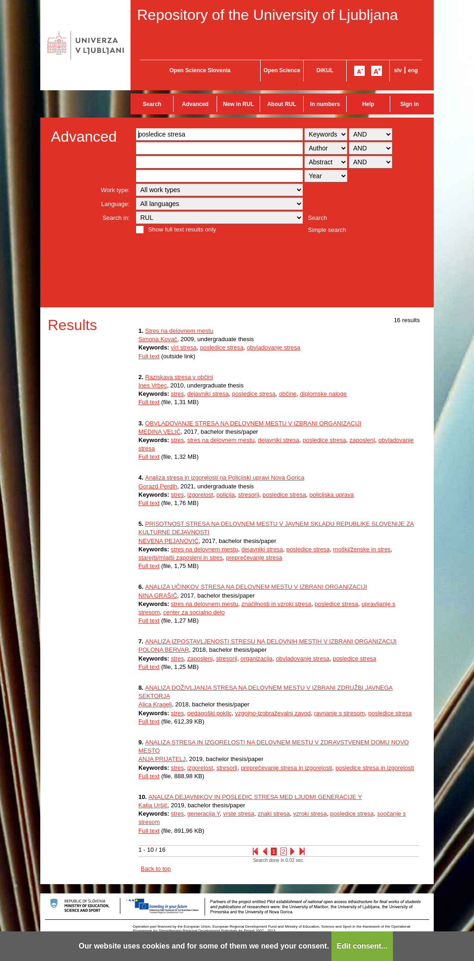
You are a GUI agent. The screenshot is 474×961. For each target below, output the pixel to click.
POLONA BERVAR (163, 649)
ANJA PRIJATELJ (162, 758)
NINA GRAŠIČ (157, 595)
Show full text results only (182, 229)
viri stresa (184, 347)
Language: (115, 203)
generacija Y (203, 813)
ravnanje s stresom (339, 713)
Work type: (115, 190)
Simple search (327, 229)
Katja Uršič (153, 805)
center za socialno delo (194, 612)
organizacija (256, 658)
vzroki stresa (310, 813)
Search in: (116, 217)
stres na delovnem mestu (221, 440)
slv (398, 70)
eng (413, 70)
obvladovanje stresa (273, 347)
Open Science (281, 70)
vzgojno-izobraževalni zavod (273, 713)
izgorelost (200, 494)
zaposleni (362, 440)
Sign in (409, 104)
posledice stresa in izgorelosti (375, 767)
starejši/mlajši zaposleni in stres (180, 557)
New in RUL (238, 104)
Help (368, 104)
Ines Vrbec (152, 385)
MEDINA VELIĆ (159, 431)
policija (225, 494)
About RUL (281, 104)
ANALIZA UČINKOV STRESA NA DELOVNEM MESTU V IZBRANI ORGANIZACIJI (256, 586)
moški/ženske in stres (362, 549)
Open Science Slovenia (200, 70)
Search (152, 104)
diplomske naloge (323, 393)
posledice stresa (221, 347)
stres (177, 393)
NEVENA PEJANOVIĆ (168, 540)
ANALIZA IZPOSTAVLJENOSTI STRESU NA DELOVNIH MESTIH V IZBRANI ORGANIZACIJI (270, 641)
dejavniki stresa (208, 393)
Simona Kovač (157, 339)
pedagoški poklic (209, 713)
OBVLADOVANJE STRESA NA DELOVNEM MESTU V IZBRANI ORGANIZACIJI (253, 423)
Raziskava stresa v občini (179, 377)
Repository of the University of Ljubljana (267, 14)
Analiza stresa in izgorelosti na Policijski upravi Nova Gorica (224, 477)
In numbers (325, 104)
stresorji (248, 494)
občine (288, 393)
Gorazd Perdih (157, 486)
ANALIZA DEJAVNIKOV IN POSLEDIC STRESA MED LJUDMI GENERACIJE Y (255, 796)
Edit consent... (362, 946)
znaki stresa (274, 813)
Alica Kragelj (155, 704)
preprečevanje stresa (254, 557)
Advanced (195, 104)
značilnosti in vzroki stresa (277, 603)
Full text (149, 356)
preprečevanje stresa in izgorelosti (286, 767)
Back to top (156, 868)
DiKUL (325, 70)
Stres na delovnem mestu (179, 330)
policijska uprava (331, 494)
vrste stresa (238, 813)
